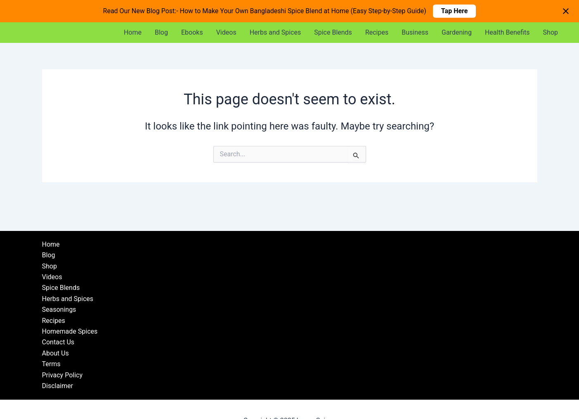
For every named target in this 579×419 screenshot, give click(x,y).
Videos (226, 32)
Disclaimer (57, 386)
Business (415, 32)
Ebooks (192, 32)
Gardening (457, 32)
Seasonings (59, 309)
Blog (161, 32)
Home (133, 32)
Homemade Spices (70, 331)
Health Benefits (507, 32)
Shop (550, 32)
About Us (55, 353)
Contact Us (58, 342)
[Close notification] (566, 11)
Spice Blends (333, 32)
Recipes (376, 32)
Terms (51, 364)
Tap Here (454, 11)
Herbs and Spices (275, 32)
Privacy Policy (62, 375)
